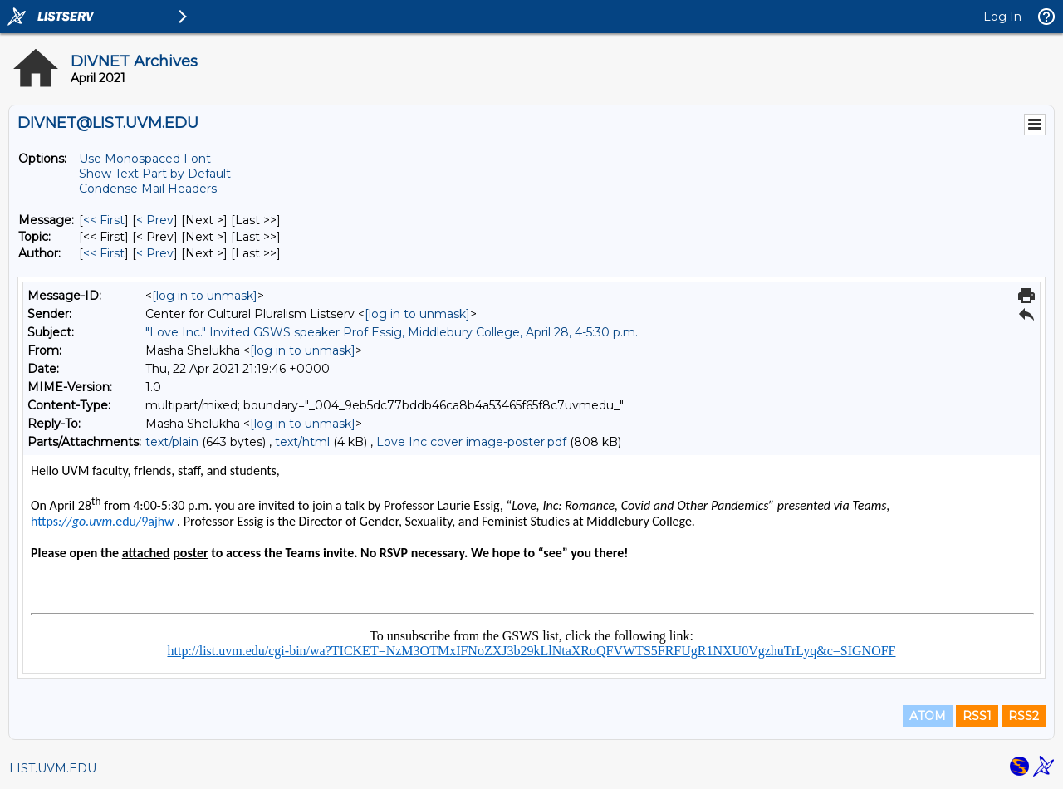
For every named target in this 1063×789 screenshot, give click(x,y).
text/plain (171, 441)
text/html (302, 441)
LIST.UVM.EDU (52, 768)
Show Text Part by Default (155, 173)
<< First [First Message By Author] (104, 253)
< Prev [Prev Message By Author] (155, 253)
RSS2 (1023, 715)
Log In (1002, 16)
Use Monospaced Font (145, 158)
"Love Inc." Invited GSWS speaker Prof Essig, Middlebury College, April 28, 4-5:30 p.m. (391, 332)
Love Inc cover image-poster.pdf (471, 441)
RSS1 (977, 715)
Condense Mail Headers (148, 188)
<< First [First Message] (104, 220)
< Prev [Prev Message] (155, 220)
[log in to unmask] (204, 295)
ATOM (927, 715)
